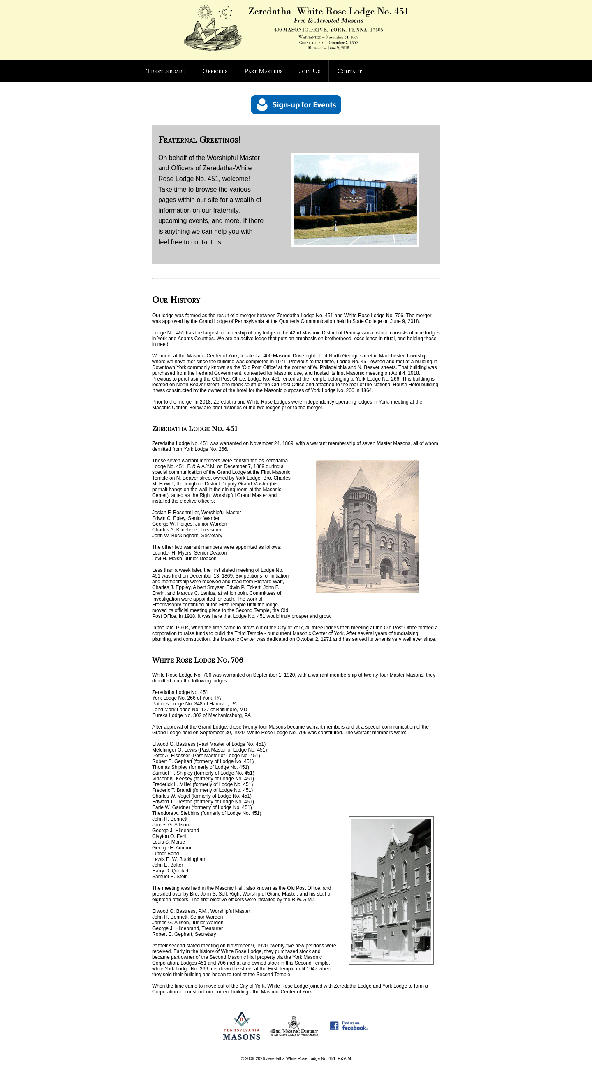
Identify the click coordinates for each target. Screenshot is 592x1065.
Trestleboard (165, 71)
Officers (214, 71)
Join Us (309, 71)
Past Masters (263, 71)
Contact (349, 71)
